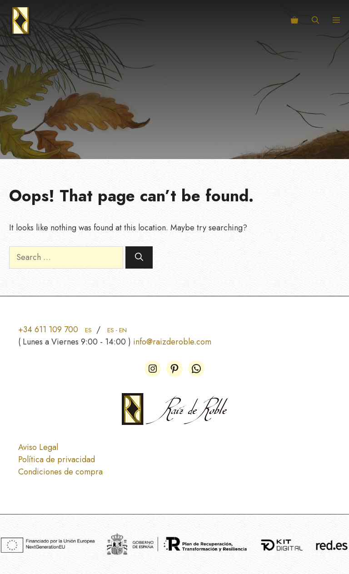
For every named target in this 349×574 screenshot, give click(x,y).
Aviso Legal (38, 447)
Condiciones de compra (60, 472)
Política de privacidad (56, 459)
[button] (315, 20)
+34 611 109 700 (55, 329)
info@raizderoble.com (172, 342)
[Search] (139, 257)
